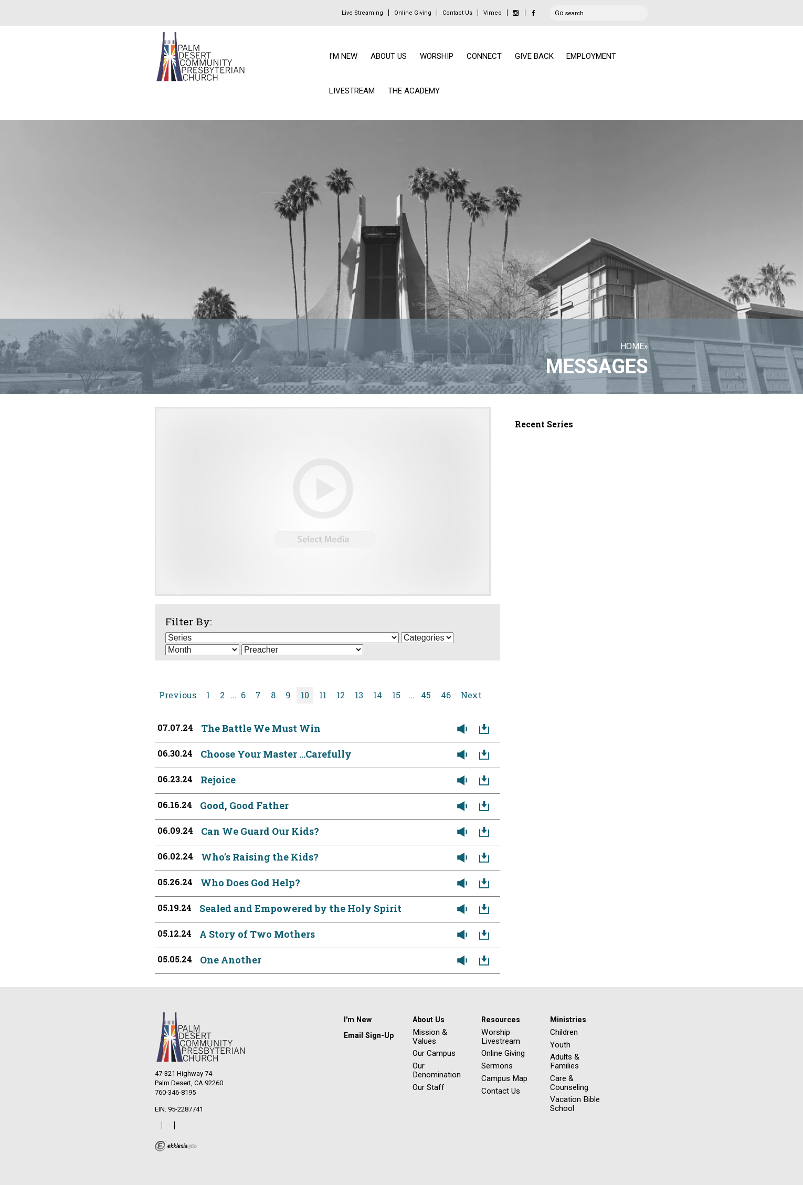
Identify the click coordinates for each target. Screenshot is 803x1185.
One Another (230, 959)
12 (340, 694)
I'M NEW (343, 56)
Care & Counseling (569, 1083)
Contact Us (457, 12)
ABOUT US (389, 56)
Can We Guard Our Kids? (260, 831)
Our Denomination (437, 1070)
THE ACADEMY (414, 91)
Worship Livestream (500, 1036)
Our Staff (429, 1087)
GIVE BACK (534, 56)
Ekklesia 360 (176, 1146)
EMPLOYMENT (591, 56)
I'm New (358, 1019)
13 (359, 694)
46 (446, 694)
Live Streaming (362, 12)
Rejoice (218, 779)
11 (322, 694)
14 (377, 694)
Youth (560, 1045)
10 (305, 694)
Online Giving (412, 12)
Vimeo (492, 12)
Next (471, 694)
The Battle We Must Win (261, 728)
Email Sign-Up (369, 1035)
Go (559, 11)
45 (426, 694)
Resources (500, 1019)
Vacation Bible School (575, 1104)
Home (632, 346)
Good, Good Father (244, 805)
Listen (464, 729)
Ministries (568, 1019)
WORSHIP (436, 56)
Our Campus (434, 1053)
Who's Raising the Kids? (260, 857)
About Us (429, 1019)
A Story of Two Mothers (257, 934)
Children (564, 1032)
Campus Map (504, 1078)
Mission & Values (430, 1036)
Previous (177, 694)
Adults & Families (564, 1061)
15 (396, 694)
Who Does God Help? (250, 882)
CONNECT (484, 56)
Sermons (497, 1066)
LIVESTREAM (352, 91)
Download (486, 729)
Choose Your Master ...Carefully (276, 754)
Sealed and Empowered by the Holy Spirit (300, 908)
